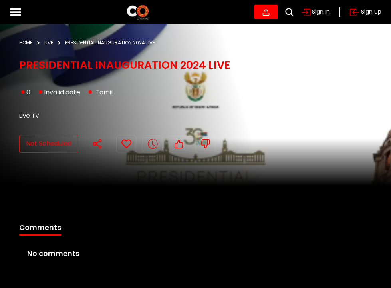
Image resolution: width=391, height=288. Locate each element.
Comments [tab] (40, 227)
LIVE (48, 42)
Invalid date (59, 92)
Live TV (29, 115)
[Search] (289, 12)
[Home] (138, 12)
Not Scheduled (48, 143)
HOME (25, 42)
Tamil (104, 92)
